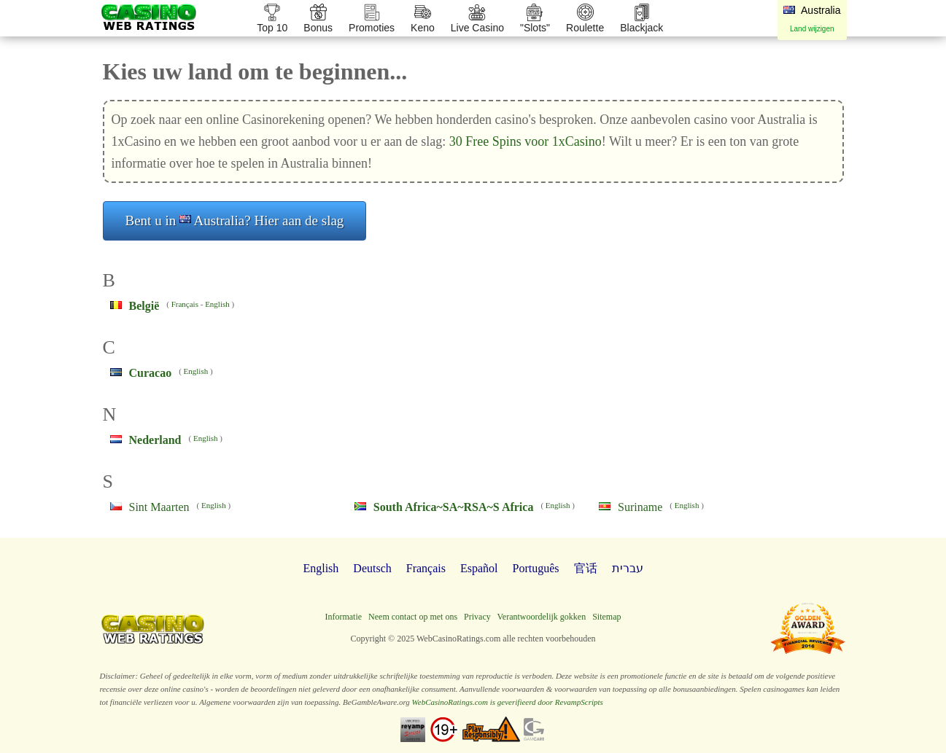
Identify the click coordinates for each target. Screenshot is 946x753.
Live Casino (477, 28)
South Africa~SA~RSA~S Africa (453, 507)
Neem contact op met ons (412, 617)
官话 (585, 568)
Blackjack (641, 28)
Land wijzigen (812, 29)
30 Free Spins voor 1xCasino (525, 141)
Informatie (343, 617)
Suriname (640, 507)
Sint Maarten (159, 507)
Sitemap (606, 617)
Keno (423, 28)
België (144, 306)
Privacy (477, 617)
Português (536, 568)
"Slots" (535, 28)
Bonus (318, 28)
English (217, 304)
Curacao (150, 373)
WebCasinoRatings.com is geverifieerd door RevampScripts (507, 702)
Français (184, 304)
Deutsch (372, 568)
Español (479, 568)
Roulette (585, 28)
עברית (627, 568)
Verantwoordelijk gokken (541, 617)
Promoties (372, 28)
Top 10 (272, 28)
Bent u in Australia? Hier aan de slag (234, 220)
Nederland (155, 440)
